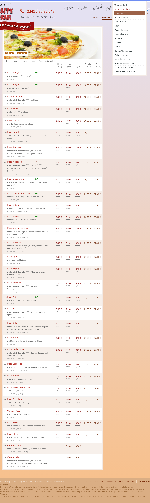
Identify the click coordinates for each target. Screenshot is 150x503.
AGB (121, 481)
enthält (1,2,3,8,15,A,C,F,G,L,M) (17, 211)
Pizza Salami (11, 108)
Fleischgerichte (122, 55)
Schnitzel (119, 46)
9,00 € (68, 446)
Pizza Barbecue (13, 363)
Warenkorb (122, 5)
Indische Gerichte (123, 59)
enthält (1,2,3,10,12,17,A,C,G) (17, 370)
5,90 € (59, 73)
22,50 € (97, 85)
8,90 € (78, 73)
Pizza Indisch (12, 375)
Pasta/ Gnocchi (121, 30)
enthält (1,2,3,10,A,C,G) (15, 394)
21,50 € (97, 73)
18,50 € (87, 85)
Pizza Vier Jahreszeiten (16, 228)
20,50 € (87, 121)
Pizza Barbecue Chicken (17, 387)
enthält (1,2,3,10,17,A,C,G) (16, 251)
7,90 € (68, 73)
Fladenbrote (120, 21)
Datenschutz (144, 481)
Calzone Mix (11, 457)
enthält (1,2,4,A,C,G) (14, 406)
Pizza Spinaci (12, 337)
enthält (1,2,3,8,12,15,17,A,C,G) (17, 157)
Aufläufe (118, 38)
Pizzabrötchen (121, 17)
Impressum (130, 481)
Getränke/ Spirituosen (125, 71)
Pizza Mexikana (13, 242)
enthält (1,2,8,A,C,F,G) (14, 263)
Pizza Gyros (11, 256)
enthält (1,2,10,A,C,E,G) (15, 382)
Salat (117, 25)
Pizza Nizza (11, 422)
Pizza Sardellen (13, 399)
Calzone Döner (12, 445)
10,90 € (77, 446)
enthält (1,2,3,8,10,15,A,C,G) (16, 359)
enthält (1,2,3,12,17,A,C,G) (16, 115)
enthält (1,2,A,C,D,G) (14, 127)
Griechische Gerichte (124, 63)
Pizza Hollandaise (14, 349)
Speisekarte (109, 17)
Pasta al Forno (121, 34)
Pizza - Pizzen (121, 13)
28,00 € (97, 411)
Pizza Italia (10, 323)
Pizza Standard (12, 147)
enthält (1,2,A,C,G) (13, 79)
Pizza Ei (9, 308)
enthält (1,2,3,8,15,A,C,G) (15, 103)
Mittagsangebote (122, 9)
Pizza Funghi (11, 84)
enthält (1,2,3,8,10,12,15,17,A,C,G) (18, 174)
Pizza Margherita (13, 72)
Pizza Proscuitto (13, 96)
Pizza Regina (11, 268)
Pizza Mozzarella (13, 216)
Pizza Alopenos (13, 161)
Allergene (112, 481)
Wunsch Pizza (12, 410)
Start (95, 17)
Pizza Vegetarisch (14, 179)
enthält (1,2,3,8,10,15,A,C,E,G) (17, 142)
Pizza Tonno (11, 120)
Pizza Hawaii (11, 132)
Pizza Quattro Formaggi (17, 193)
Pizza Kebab (11, 205)
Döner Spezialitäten (124, 67)
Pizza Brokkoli (12, 282)
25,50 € (97, 121)
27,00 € (97, 147)
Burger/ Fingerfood (123, 51)
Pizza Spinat (11, 297)
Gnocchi (118, 42)
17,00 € (87, 73)
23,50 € (87, 411)
